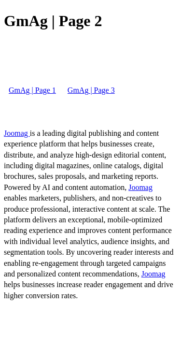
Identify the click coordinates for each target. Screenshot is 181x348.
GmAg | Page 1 (32, 90)
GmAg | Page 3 (91, 90)
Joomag (17, 133)
